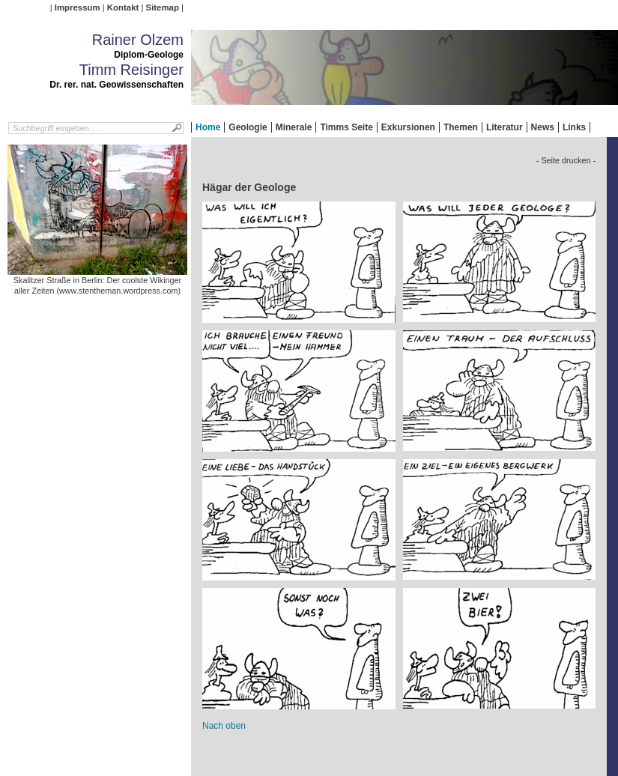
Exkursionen (408, 127)
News (542, 127)
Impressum (77, 7)
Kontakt (123, 7)
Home (208, 127)
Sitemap (162, 7)
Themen (460, 127)
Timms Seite (346, 127)
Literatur (504, 127)
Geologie (247, 127)
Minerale (294, 127)
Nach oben (224, 726)
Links (574, 127)
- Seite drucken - (566, 160)
